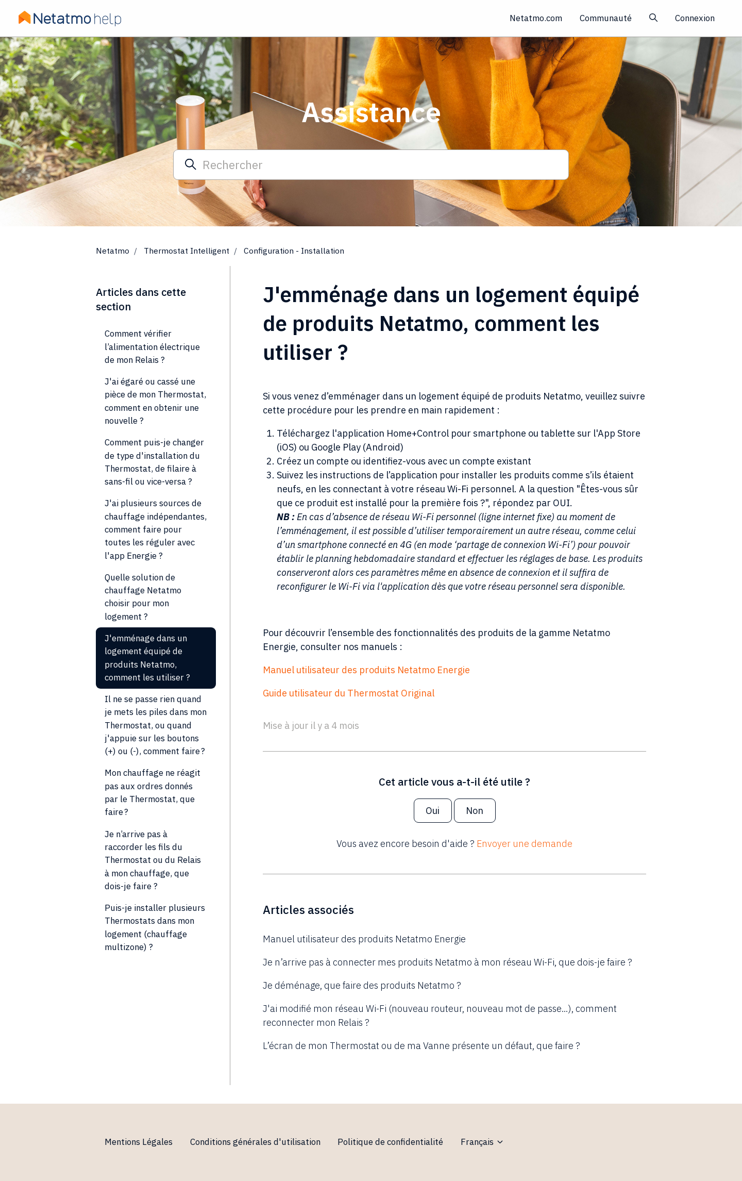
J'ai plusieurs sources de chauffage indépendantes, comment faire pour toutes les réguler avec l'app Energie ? (156, 529)
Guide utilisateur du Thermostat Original (348, 693)
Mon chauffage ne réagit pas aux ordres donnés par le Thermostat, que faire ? (152, 792)
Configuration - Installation (294, 250)
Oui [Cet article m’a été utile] (433, 811)
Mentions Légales (139, 1141)
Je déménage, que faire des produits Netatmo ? (362, 985)
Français (482, 1141)
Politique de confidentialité (390, 1141)
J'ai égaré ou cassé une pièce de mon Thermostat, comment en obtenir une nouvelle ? (155, 401)
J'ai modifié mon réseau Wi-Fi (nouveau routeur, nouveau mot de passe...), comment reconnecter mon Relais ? (440, 1015)
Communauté (606, 18)
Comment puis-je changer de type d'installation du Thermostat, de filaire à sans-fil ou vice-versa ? (154, 462)
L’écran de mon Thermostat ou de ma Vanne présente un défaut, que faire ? (421, 1046)
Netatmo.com (536, 18)
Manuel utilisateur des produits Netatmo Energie (366, 670)
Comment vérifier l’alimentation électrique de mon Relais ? (152, 346)
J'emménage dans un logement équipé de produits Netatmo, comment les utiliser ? (147, 658)
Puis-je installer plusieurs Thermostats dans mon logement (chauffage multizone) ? (155, 927)
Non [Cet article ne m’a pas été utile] (474, 811)
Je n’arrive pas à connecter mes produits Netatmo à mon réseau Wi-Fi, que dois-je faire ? (447, 962)
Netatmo (112, 250)
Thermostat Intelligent (186, 250)
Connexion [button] (695, 18)
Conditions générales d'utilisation (255, 1141)
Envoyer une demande (524, 844)
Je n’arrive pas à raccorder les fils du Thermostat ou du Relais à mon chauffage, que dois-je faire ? (153, 860)
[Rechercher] (371, 164)
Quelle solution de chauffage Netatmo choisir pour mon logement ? (143, 597)
